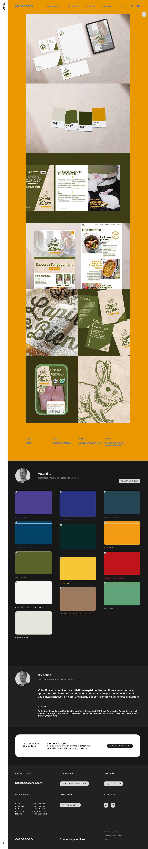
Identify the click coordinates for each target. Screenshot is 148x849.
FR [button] (121, 6)
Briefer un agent (70, 805)
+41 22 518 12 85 (38, 809)
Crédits (106, 839)
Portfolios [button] (52, 6)
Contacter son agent (119, 746)
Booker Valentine (129, 481)
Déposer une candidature (74, 784)
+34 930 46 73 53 (39, 811)
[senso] (4, 6)
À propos (90, 6)
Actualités (73, 6)
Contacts (107, 6)
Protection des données (113, 835)
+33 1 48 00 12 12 (39, 804)
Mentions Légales (110, 832)
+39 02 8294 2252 (39, 814)
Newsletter (115, 784)
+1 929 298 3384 (38, 806)
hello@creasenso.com (28, 783)
